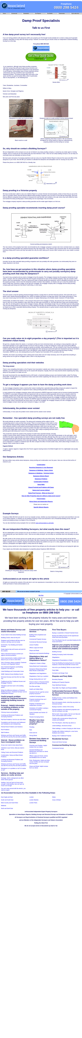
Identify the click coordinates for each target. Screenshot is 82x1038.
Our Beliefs (49, 13)
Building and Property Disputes (61, 682)
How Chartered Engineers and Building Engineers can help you (12, 667)
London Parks (33, 803)
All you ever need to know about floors (11, 745)
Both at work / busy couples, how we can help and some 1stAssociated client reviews (66, 714)
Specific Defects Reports (41, 507)
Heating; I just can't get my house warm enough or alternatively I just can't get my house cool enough (12, 784)
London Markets (33, 800)
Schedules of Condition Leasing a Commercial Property (38, 708)
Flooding (31, 727)
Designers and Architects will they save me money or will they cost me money (13, 641)
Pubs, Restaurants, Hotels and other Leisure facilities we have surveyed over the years (39, 762)
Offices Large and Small (36, 647)
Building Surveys (57, 651)
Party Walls (55, 670)
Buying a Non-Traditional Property (61, 735)
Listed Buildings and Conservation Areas (12, 671)
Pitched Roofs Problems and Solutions (12, 727)
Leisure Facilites (34, 645)
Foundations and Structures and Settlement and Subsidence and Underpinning (13, 723)
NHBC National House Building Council (12, 674)
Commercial (13, 13)
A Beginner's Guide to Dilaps (37, 663)
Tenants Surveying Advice (36, 717)
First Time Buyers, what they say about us (64, 723)
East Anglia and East (7, 797)
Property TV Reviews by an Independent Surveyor (37, 704)
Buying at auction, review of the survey (63, 706)
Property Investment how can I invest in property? (37, 700)
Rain (30, 730)
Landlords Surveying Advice (37, 696)
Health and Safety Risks (36, 689)
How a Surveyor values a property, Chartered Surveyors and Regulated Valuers (13, 663)
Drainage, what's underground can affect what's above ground (12, 778)
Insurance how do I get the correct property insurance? (38, 692)
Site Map (40, 595)
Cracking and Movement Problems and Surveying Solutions (12, 715)
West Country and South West (9, 803)
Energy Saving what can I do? (37, 679)
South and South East (7, 800)
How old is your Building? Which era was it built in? (66, 667)
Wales (54, 797)
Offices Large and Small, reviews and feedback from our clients (38, 756)
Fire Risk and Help (34, 686)
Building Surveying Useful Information (62, 654)
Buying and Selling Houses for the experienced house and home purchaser (65, 636)
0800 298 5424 (66, 7)
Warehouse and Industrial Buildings (39, 653)
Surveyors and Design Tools (60, 673)
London (31, 797)
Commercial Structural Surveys (38, 642)
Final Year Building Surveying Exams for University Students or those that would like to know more (66, 663)
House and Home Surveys (59, 742)
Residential (25, 13)
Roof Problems (5, 729)
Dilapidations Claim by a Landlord (38, 676)
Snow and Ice (33, 732)
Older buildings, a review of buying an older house (66, 728)
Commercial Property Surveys (37, 639)
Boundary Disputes (57, 679)
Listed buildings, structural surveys (61, 725)
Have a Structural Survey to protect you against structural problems (12, 654)
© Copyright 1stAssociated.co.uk (73, 593)
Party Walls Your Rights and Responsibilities (64, 688)
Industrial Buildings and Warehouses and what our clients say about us (38, 751)
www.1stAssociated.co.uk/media (45, 523)
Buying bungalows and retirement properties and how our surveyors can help (65, 710)
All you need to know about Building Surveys (13, 635)
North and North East (7, 808)
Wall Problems (5, 732)
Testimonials (61, 13)
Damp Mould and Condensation (38, 666)
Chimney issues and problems (9, 712)
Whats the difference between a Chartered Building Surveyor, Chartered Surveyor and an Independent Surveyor (14, 692)
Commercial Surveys (58, 748)
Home (4, 13)
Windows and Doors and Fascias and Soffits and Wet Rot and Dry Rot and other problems (13, 736)
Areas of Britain (56, 800)
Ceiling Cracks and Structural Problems (12, 752)
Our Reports (37, 13)
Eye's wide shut (74, 13)
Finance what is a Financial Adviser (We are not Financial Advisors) (39, 682)
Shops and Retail (34, 650)
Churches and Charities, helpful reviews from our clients (38, 746)
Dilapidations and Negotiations (37, 673)
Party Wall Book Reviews (59, 685)
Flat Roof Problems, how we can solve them (13, 719)
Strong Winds (33, 735)
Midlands (3, 805)
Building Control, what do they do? (10, 637)
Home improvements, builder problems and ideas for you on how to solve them (13, 658)
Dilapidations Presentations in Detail (62, 660)
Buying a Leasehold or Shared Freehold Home (65, 633)
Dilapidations (56, 657)
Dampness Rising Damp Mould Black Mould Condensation (38, 669)
